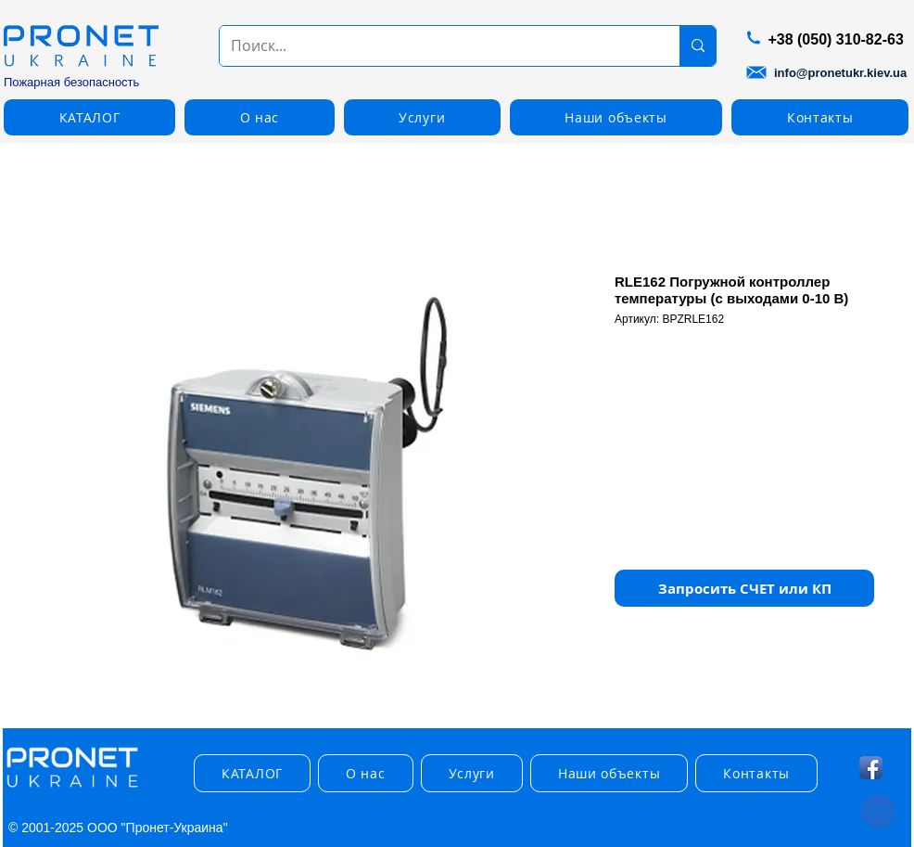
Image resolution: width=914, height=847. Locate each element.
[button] (89, 117)
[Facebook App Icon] (870, 767)
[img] (72, 788)
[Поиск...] (436, 46)
